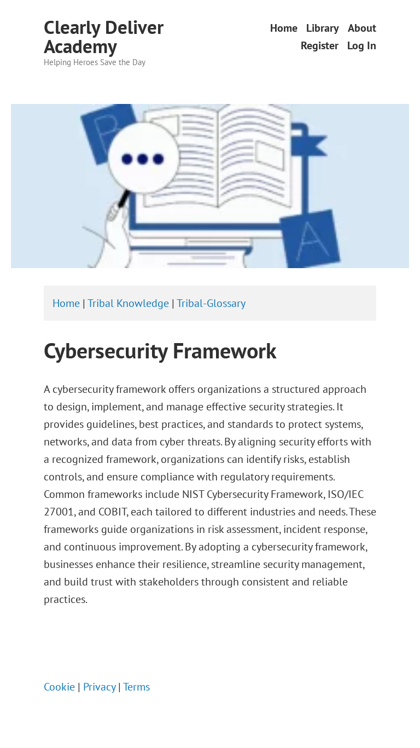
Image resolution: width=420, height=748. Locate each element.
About (362, 28)
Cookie (59, 687)
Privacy (99, 687)
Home (284, 28)
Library (322, 28)
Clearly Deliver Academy (104, 36)
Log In (361, 45)
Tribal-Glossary (211, 303)
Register (320, 45)
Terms (136, 687)
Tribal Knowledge (128, 303)
